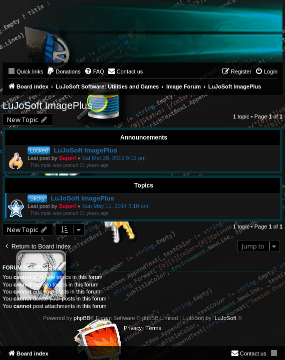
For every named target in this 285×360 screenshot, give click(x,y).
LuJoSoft (225, 318)
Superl (67, 158)
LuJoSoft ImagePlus (47, 105)
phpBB (82, 318)
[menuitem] (64, 72)
